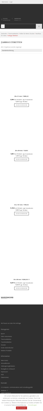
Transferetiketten (6, 342)
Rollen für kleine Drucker (27, 33)
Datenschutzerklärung (19, 405)
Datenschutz (5, 377)
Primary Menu (3, 26)
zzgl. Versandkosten (28, 99)
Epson (3, 333)
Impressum (4, 372)
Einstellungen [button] (32, 405)
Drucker (3, 345)
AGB (2, 374)
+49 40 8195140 (6, 20)
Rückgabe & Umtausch (8, 369)
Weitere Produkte (6, 350)
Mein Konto (4, 360)
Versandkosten (5, 363)
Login (10, 2)
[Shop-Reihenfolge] (21, 50)
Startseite (4, 33)
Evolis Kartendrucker (7, 348)
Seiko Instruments (6, 336)
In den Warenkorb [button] (21, 105)
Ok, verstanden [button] (21, 408)
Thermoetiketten (13, 33)
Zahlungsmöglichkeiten (8, 366)
